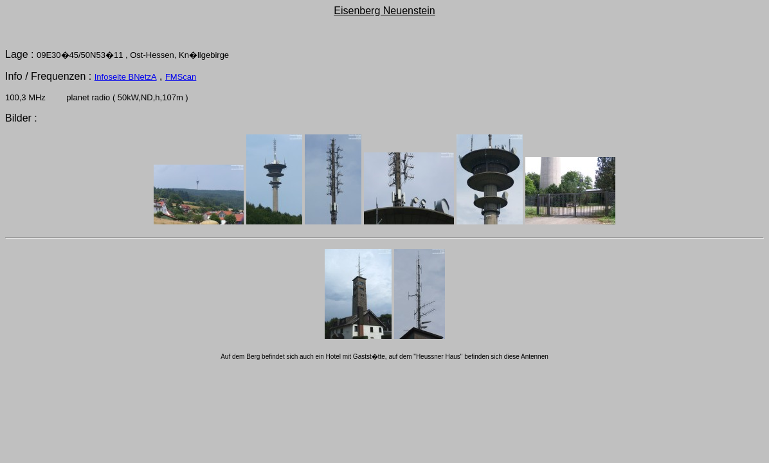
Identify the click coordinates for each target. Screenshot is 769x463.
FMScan (180, 77)
